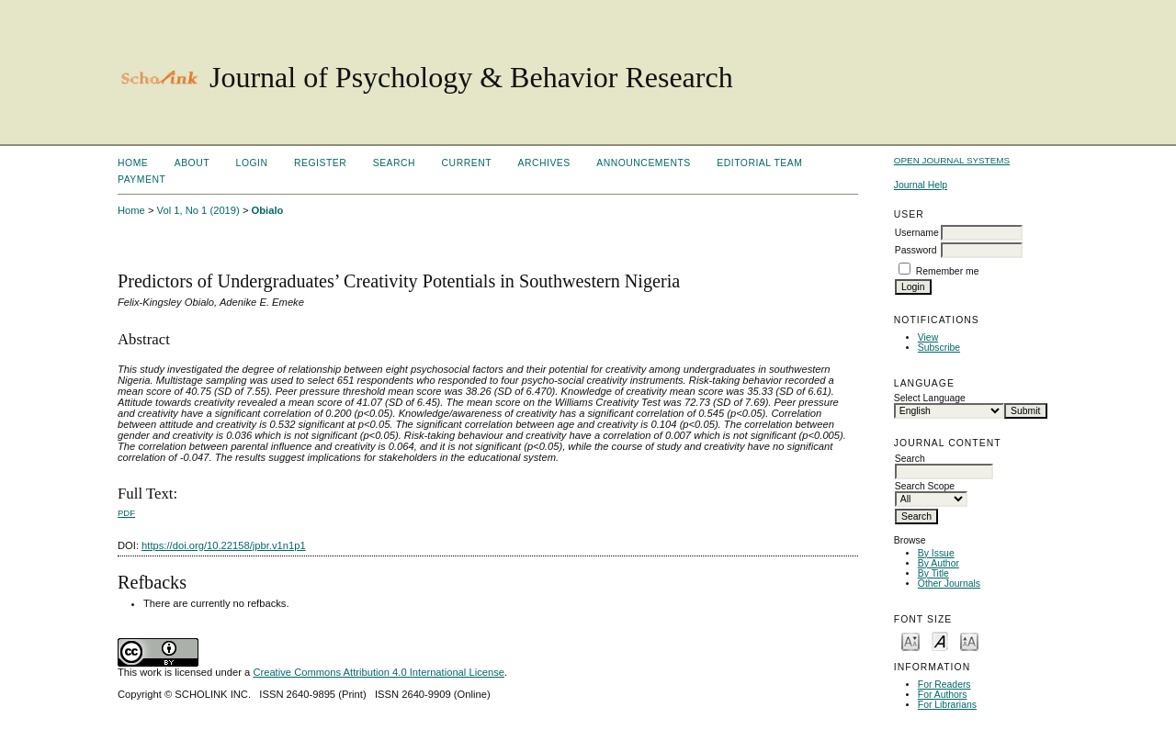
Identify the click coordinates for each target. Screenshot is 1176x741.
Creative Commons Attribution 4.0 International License (378, 672)
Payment (141, 179)
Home (133, 163)
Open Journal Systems (952, 160)
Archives (543, 163)
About (192, 163)
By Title (933, 573)
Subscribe (939, 347)
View (928, 337)
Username (917, 233)
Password (916, 250)
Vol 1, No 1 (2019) (198, 210)
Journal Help (920, 185)
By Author (938, 563)
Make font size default (940, 640)
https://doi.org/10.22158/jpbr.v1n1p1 (223, 545)
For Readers (944, 684)
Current (467, 163)
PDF (126, 513)
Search (394, 163)
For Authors (942, 695)
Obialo (268, 210)
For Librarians (947, 705)
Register (320, 163)
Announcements (643, 163)
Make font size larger (969, 640)
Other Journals (949, 583)
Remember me (947, 271)
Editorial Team (759, 163)
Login (252, 163)
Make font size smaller (910, 640)
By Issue (936, 553)
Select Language (930, 398)
